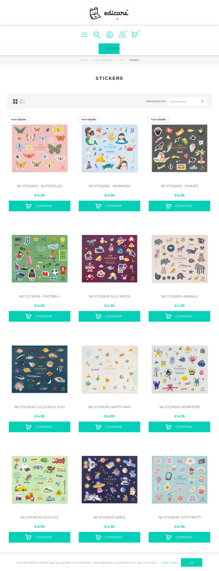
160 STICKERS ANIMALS (179, 296)
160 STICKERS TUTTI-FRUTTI (179, 517)
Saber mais (169, 562)
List (22, 101)
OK (192, 562)
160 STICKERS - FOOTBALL (39, 296)
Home (84, 59)
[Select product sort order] (187, 101)
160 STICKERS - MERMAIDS (109, 186)
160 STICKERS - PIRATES (179, 186)
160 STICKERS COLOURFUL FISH (39, 407)
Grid (15, 101)
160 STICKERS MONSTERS (179, 407)
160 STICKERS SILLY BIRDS (109, 296)
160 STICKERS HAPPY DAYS (109, 407)
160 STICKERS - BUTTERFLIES (39, 186)
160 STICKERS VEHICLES (39, 517)
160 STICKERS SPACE (109, 517)
